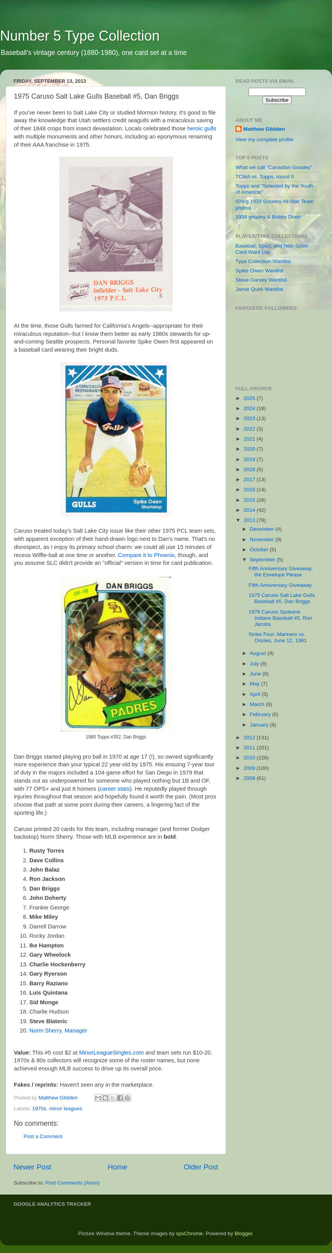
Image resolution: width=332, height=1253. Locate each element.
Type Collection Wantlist (263, 261)
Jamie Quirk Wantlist (259, 289)
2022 (250, 429)
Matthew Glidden (264, 129)
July (255, 664)
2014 (250, 510)
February (261, 714)
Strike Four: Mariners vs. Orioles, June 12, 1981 (278, 637)
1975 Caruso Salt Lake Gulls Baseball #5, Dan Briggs (282, 598)
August (259, 653)
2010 (250, 758)
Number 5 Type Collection (80, 36)
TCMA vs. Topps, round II (264, 176)
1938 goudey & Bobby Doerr (268, 217)
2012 (250, 737)
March (258, 704)
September (263, 559)
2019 (250, 459)
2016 (250, 489)
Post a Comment (43, 1136)
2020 (250, 449)
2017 (250, 479)
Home (117, 1167)
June (256, 674)
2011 (250, 747)
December (262, 529)
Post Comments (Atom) (73, 1183)
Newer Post (32, 1167)
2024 (250, 408)
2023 (250, 418)
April (256, 694)
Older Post (201, 1167)
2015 (250, 500)
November (262, 539)
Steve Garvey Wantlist (261, 280)
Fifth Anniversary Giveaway (280, 585)
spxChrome (189, 1233)
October (260, 549)
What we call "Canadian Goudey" (273, 167)
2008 (250, 778)
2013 (250, 520)
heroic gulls (201, 128)
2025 (250, 398)
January (260, 725)
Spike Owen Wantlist (259, 271)
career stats (115, 789)
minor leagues (65, 1108)
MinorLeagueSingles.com (111, 1053)
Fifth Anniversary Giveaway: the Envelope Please (281, 572)
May (255, 684)
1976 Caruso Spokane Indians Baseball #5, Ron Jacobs (280, 618)
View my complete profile (264, 139)
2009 (250, 768)
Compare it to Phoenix (146, 555)
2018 (250, 469)
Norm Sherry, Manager (58, 1030)
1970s (39, 1108)
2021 (250, 439)
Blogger (243, 1233)
